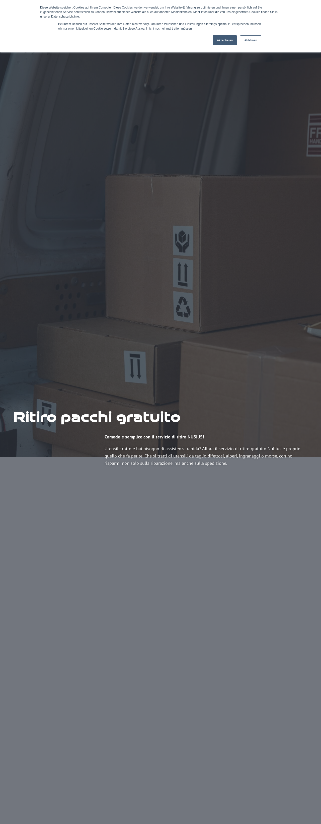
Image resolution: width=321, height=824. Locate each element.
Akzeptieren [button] (225, 40)
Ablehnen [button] (250, 40)
